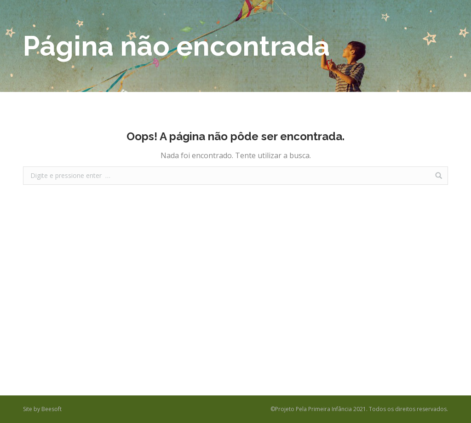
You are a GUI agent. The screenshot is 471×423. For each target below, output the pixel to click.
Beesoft (51, 409)
